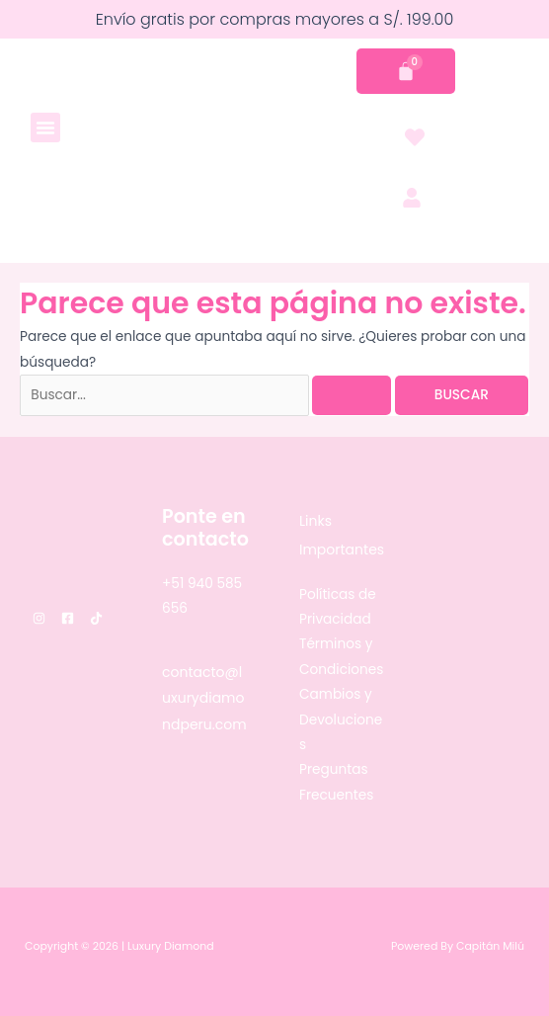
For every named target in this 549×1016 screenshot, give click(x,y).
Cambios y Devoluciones (340, 719)
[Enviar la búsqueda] (351, 395)
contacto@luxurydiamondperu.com (204, 698)
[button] (45, 127)
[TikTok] (96, 618)
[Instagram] (39, 618)
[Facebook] (67, 618)
